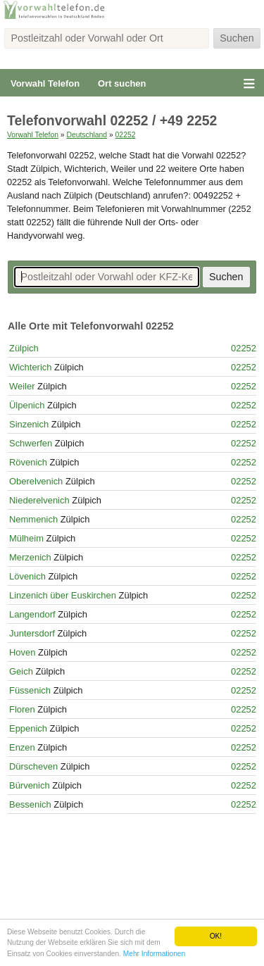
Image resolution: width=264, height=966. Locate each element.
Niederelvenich (39, 500)
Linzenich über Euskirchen (62, 595)
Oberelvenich (36, 481)
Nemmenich (33, 519)
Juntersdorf (32, 633)
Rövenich (28, 462)
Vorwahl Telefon (45, 83)
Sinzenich (29, 424)
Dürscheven (33, 766)
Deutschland (86, 135)
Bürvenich (29, 785)
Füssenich (30, 690)
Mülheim (26, 538)
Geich (21, 671)
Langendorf (32, 614)
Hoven (22, 652)
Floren (22, 709)
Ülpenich (26, 405)
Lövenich (27, 576)
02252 (125, 135)
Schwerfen (30, 443)
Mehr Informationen (154, 954)
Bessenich (30, 804)
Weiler (21, 386)
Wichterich (30, 367)
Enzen (22, 747)
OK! (216, 936)
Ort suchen (122, 83)
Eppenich (28, 728)
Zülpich (24, 348)
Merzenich (30, 557)
